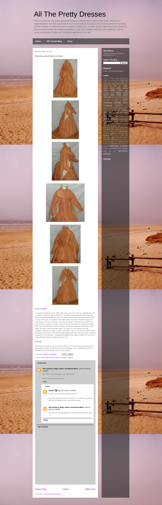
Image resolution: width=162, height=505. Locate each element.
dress (57, 357)
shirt (117, 137)
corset (125, 114)
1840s (105, 86)
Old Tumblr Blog (54, 41)
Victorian (63, 357)
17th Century (114, 82)
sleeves (118, 139)
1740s (117, 78)
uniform (123, 143)
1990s (116, 100)
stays (112, 141)
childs (126, 112)
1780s (122, 80)
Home (38, 41)
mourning (106, 129)
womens (70, 357)
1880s (125, 88)
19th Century (50, 357)
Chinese (109, 114)
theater (105, 143)
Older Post (90, 489)
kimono (123, 126)
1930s (105, 97)
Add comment (43, 427)
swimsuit (121, 141)
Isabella (51, 390)
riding (115, 135)
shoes (125, 137)
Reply (45, 381)
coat (117, 114)
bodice (125, 110)
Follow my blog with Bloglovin (113, 71)
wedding (125, 148)
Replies (47, 386)
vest (104, 146)
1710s (105, 78)
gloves (105, 123)
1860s (125, 86)
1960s (126, 97)
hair (121, 123)
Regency (106, 135)
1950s (119, 97)
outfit (120, 132)
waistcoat (114, 148)
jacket (115, 126)
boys (110, 112)
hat (126, 124)
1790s (105, 82)
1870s (43, 357)
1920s (119, 95)
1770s (113, 80)
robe (122, 135)
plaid (122, 133)
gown (112, 124)
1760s (105, 80)
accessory (114, 108)
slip (124, 139)
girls (121, 121)
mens (122, 128)
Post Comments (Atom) (53, 494)
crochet (122, 116)
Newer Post (40, 489)
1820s (114, 84)
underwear (113, 143)
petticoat (113, 133)
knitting (105, 127)
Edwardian (107, 121)
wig (110, 151)
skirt (108, 139)
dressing (121, 119)
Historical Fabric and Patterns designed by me (113, 54)
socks (105, 141)
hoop (108, 126)
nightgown (118, 129)
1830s (122, 84)
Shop (70, 41)
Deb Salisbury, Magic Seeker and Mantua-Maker (60, 369)
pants (105, 133)
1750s (123, 78)
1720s (111, 78)
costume (111, 116)
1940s (113, 97)
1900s (118, 93)
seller (44, 309)
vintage (105, 148)
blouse (114, 110)
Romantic (106, 137)
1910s (106, 95)
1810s (105, 84)
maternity (114, 127)
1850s (115, 86)
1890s (112, 90)
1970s (108, 100)
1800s (123, 82)
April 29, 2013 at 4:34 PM (67, 390)
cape (117, 112)
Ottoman (112, 131)
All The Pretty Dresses (70, 14)
